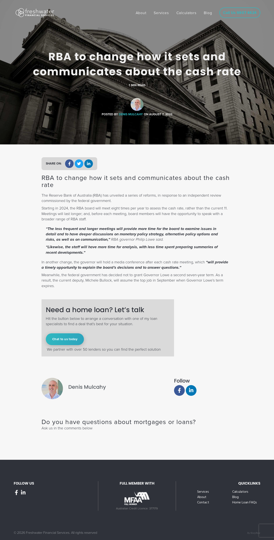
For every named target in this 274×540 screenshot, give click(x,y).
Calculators (240, 492)
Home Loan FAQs (244, 503)
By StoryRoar (253, 533)
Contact (203, 503)
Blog (235, 497)
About (201, 497)
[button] (69, 163)
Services (203, 492)
